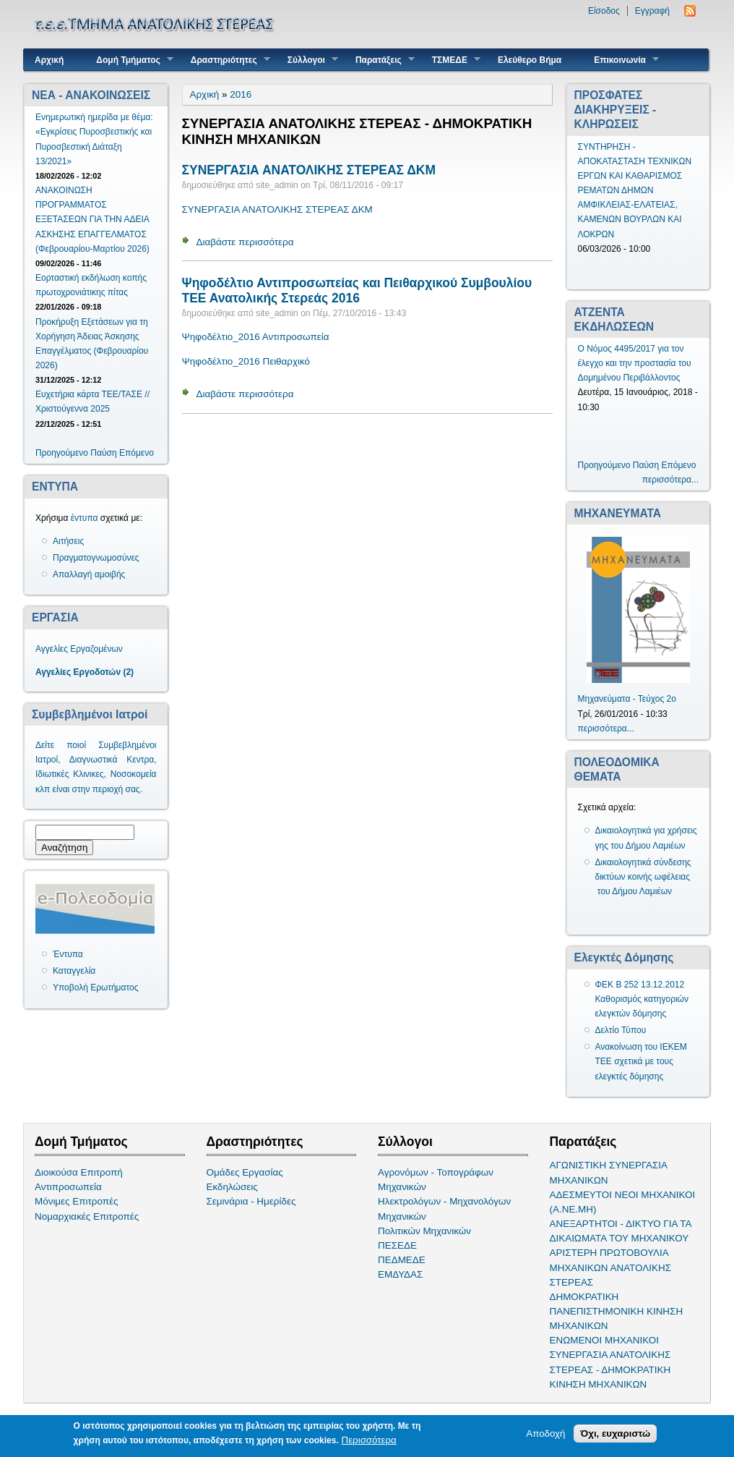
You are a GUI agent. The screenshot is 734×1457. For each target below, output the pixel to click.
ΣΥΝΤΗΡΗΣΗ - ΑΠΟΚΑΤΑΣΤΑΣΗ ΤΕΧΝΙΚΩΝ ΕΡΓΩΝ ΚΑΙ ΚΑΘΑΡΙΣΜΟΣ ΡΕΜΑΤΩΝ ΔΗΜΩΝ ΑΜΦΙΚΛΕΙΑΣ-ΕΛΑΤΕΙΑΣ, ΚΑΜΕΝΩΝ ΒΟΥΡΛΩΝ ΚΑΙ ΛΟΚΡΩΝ (635, 190)
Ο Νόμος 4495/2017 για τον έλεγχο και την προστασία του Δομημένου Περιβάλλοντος (634, 363)
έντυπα (84, 518)
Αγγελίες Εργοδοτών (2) (84, 672)
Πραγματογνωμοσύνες (96, 558)
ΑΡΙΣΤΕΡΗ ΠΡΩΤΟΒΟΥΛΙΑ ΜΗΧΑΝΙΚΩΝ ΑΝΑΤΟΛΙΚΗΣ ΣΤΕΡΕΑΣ (610, 1267)
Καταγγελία (74, 971)
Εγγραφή (652, 11)
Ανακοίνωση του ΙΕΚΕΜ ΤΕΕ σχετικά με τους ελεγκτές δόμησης (641, 1061)
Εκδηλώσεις (232, 1186)
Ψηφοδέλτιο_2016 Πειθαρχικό (246, 361)
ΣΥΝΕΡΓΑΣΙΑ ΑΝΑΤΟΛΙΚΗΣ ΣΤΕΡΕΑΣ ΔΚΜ (309, 170)
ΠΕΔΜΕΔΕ (402, 1259)
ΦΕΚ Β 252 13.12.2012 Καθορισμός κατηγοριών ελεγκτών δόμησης (642, 999)
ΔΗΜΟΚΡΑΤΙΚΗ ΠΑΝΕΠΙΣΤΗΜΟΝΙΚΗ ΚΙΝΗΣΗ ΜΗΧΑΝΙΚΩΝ (616, 1311)
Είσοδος (604, 11)
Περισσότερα (369, 1440)
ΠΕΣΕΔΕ (397, 1245)
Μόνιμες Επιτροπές (76, 1201)
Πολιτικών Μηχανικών (424, 1231)
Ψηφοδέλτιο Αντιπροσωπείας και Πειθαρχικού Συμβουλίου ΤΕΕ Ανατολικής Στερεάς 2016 (357, 290)
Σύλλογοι (307, 59)
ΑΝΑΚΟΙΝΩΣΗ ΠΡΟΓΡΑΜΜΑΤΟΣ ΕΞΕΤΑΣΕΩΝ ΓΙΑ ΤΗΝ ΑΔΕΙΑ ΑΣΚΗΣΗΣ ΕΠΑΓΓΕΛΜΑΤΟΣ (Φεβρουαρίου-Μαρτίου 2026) (92, 219)
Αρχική (49, 60)
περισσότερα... (670, 480)
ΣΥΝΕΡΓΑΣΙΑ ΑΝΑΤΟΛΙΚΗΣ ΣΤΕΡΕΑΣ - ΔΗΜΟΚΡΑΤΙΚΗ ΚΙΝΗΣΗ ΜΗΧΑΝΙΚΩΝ (610, 1369)
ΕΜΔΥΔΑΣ (400, 1274)
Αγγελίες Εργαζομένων (79, 649)
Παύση (103, 453)
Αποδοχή (545, 1434)
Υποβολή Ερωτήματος (95, 987)
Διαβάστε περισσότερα (245, 242)
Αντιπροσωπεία (68, 1186)
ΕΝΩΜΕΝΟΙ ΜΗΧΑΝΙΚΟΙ (605, 1340)
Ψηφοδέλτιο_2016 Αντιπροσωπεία (255, 336)
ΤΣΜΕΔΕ (450, 59)
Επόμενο (136, 453)
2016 (240, 94)
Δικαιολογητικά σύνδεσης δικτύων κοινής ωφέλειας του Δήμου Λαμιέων (643, 876)
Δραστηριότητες (225, 59)
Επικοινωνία (621, 59)
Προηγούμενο (61, 453)
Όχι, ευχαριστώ (615, 1434)
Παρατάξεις (380, 59)
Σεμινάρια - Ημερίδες (251, 1201)
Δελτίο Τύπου (621, 1030)
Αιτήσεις (68, 541)
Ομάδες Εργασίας (245, 1172)
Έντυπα (68, 954)
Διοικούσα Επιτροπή (79, 1172)
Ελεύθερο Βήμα (529, 60)
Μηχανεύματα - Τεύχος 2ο (627, 699)
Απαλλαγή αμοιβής (89, 574)
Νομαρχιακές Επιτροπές (87, 1216)
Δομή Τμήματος (129, 59)
